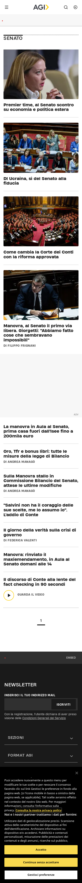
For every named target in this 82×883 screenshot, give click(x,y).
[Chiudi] (77, 773)
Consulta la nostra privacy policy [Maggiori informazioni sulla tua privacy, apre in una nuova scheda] (38, 810)
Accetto (41, 850)
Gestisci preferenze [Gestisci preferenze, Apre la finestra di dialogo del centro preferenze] (41, 875)
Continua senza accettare (41, 862)
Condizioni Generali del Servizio (44, 718)
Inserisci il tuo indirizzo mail (29, 695)
